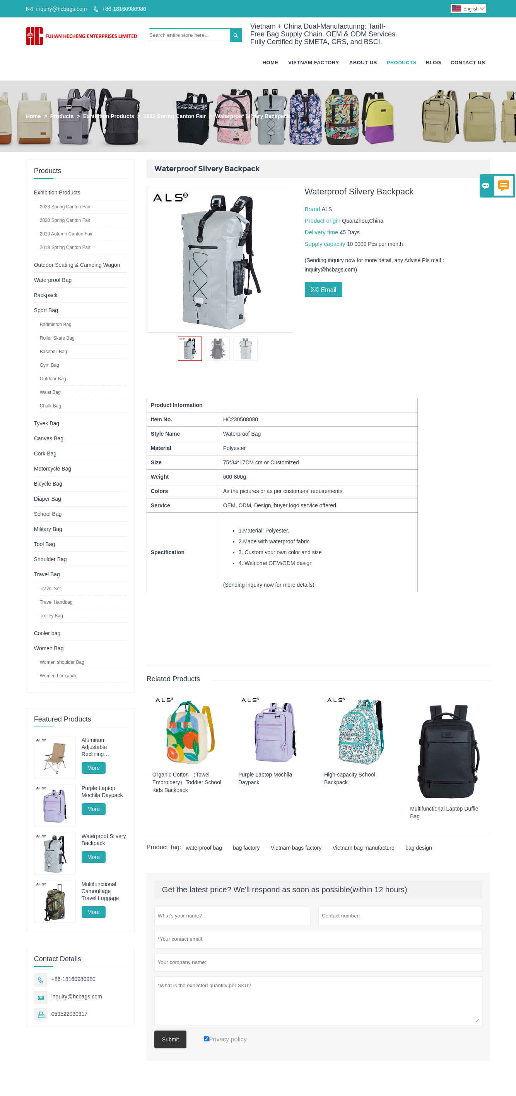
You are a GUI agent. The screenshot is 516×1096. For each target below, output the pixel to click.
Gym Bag (49, 365)
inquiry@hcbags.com (61, 9)
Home (271, 63)
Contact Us (468, 63)
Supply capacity (326, 244)
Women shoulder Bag (62, 662)
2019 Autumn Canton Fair (66, 234)
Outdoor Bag (53, 379)
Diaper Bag (47, 499)
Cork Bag (45, 454)
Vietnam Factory (313, 63)
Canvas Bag (48, 439)
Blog (433, 63)
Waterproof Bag (53, 280)
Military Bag (48, 529)
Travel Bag (47, 575)
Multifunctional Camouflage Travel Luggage (100, 891)
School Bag (48, 514)
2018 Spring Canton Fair (65, 248)
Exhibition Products (108, 116)
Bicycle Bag (48, 484)
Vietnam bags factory (296, 848)
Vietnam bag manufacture (364, 848)
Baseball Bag (53, 352)
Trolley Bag (51, 616)
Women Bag (49, 649)
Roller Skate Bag (57, 338)
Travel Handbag (56, 602)
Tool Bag (44, 544)
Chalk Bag (50, 406)
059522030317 (69, 1015)
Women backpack (58, 676)
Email (324, 289)
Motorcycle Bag (52, 469)
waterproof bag (204, 848)
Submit (170, 1040)
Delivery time (322, 232)
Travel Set (50, 589)
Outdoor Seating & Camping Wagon (77, 265)
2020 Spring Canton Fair (65, 220)
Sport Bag (46, 310)
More (93, 768)
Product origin (323, 221)
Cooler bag (47, 633)
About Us (363, 63)
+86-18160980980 (124, 9)
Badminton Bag (56, 325)
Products (402, 63)
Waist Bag (50, 392)
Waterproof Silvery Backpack (104, 840)
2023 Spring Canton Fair (175, 116)
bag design (418, 848)
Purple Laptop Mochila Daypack (102, 792)
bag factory (246, 848)
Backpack (46, 295)
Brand (313, 209)
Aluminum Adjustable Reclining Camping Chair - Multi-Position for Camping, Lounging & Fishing (102, 747)
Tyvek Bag (46, 424)
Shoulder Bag (50, 560)
